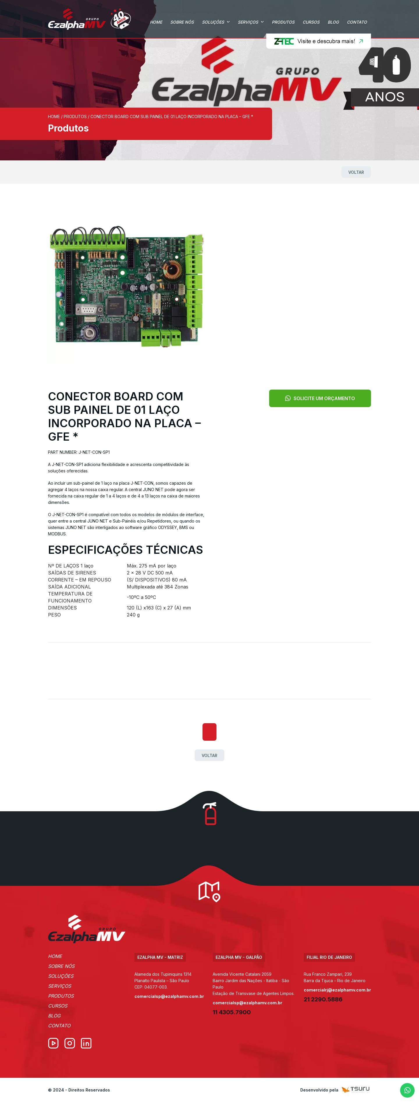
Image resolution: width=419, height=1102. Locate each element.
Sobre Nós (182, 22)
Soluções (213, 22)
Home (156, 22)
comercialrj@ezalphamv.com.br (337, 989)
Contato (357, 22)
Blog (333, 22)
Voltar (356, 172)
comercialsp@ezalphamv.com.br (169, 996)
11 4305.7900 (232, 1012)
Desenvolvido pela (335, 1090)
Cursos (311, 22)
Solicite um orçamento (320, 398)
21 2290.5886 (323, 999)
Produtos (283, 22)
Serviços (248, 22)
